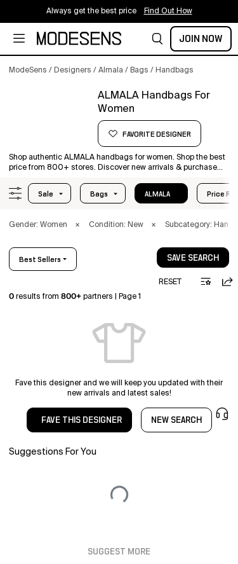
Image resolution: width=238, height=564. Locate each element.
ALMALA (157, 194)
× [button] (77, 225)
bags (99, 194)
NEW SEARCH (176, 420)
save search (193, 258)
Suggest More (119, 551)
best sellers (40, 259)
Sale (45, 194)
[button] (157, 38)
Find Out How (168, 11)
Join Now (201, 39)
